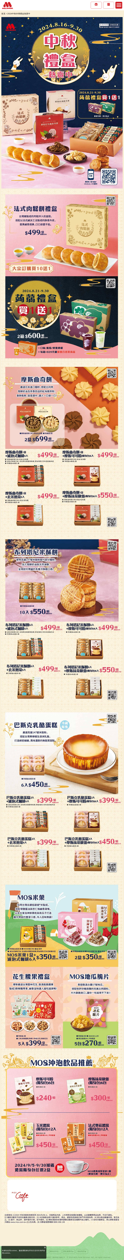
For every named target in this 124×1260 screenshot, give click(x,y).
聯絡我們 (80, 1251)
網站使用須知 (55, 1251)
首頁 (3, 14)
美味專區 (96, 7)
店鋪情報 (108, 7)
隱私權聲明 (67, 1251)
